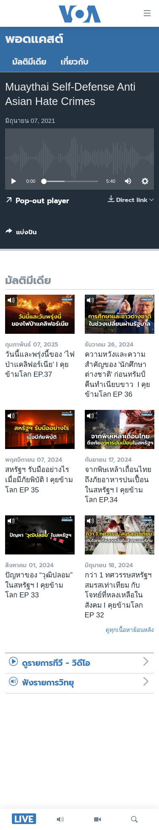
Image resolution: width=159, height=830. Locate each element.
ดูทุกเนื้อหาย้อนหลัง (130, 629)
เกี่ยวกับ (75, 62)
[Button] (21, 234)
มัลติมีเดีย (29, 62)
